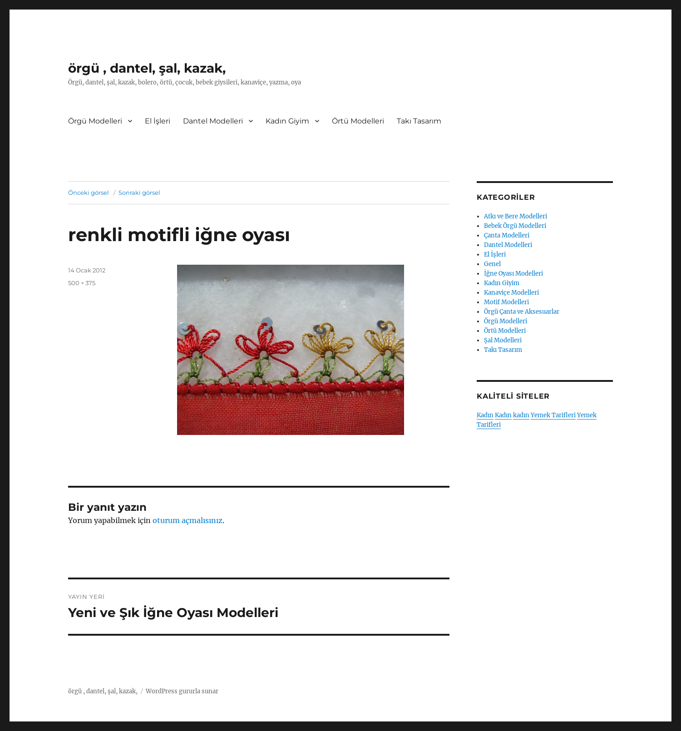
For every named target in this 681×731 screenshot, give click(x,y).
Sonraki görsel (139, 192)
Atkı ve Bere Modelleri (515, 216)
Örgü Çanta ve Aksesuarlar (521, 312)
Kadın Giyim (287, 121)
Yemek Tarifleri (553, 415)
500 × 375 (81, 282)
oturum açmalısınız (187, 520)
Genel (492, 264)
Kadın (485, 415)
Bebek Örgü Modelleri (515, 226)
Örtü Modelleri (358, 121)
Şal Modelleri (503, 340)
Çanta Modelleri (506, 235)
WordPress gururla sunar (182, 691)
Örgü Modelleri (95, 121)
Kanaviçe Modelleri (511, 292)
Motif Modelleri (506, 302)
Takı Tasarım (419, 121)
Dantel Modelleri (213, 121)
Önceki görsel (88, 192)
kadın (521, 415)
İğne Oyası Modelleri (513, 273)
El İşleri (157, 121)
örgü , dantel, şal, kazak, (147, 68)
